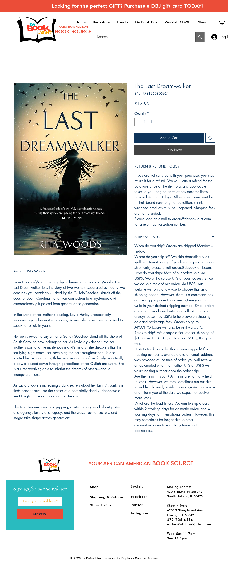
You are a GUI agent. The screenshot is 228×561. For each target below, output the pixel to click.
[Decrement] (138, 122)
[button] (221, 22)
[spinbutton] (145, 122)
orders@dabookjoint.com (189, 524)
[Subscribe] (40, 514)
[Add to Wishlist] (210, 138)
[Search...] (141, 37)
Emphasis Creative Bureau (139, 558)
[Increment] (152, 122)
